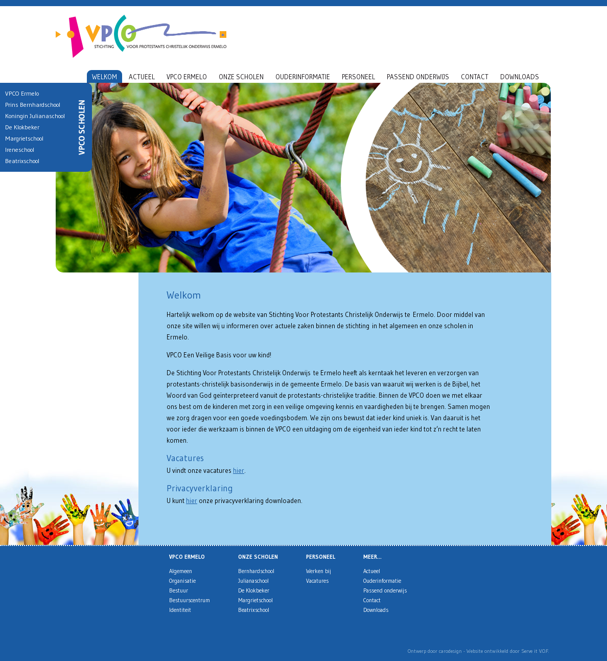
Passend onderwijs (418, 77)
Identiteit (180, 609)
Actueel (142, 77)
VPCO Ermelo (187, 77)
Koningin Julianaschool (32, 116)
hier (238, 470)
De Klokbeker (253, 590)
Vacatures (317, 580)
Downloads (519, 77)
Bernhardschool (256, 571)
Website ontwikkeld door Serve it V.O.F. (507, 651)
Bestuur (178, 590)
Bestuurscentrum (189, 600)
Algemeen (180, 571)
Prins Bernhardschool (29, 104)
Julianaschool (253, 580)
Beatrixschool (253, 609)
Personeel (358, 77)
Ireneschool (16, 149)
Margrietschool (255, 600)
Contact (474, 77)
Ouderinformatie (302, 77)
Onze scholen (241, 77)
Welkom (104, 77)
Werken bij (318, 571)
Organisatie (182, 580)
